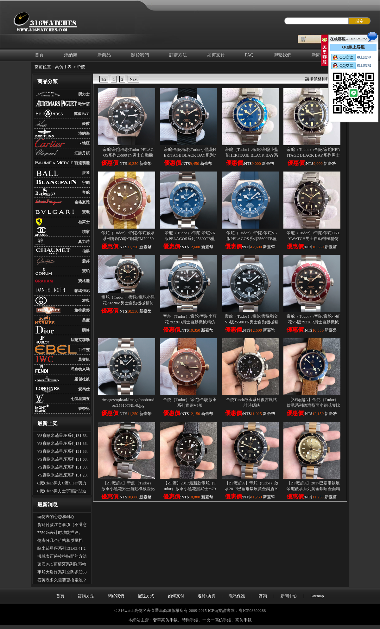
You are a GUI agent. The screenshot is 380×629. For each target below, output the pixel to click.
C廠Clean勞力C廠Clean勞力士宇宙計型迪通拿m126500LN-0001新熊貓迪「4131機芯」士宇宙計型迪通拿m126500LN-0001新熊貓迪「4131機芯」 (62, 484)
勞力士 (84, 94)
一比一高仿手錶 (216, 620)
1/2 (104, 79)
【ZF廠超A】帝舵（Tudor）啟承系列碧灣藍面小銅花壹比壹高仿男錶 (313, 405)
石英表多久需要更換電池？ (62, 580)
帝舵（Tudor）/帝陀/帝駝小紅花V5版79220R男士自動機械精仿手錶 (313, 322)
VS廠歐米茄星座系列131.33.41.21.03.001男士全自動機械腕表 (62, 468)
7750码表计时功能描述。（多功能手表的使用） (60, 533)
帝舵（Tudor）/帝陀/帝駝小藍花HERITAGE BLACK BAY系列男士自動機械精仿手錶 (251, 155)
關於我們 (140, 55)
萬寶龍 (84, 359)
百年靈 (84, 349)
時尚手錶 (190, 620)
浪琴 (86, 173)
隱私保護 (237, 595)
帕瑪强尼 (82, 291)
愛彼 (86, 123)
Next (133, 79)
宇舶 (86, 182)
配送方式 (146, 595)
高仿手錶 (243, 620)
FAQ (249, 55)
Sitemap (317, 595)
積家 (86, 232)
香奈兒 (84, 408)
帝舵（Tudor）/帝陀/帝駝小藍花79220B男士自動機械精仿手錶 (190, 322)
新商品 (104, 55)
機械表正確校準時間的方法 (62, 556)
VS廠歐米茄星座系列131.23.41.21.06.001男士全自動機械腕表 (62, 476)
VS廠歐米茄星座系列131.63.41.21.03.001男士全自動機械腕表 (62, 436)
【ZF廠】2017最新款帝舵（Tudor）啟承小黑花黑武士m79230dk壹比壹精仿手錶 (189, 489)
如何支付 (216, 55)
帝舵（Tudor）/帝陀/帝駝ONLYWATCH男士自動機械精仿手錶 (313, 238)
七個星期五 (80, 399)
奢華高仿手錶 (165, 620)
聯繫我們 (282, 55)
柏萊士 (84, 222)
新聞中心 (289, 595)
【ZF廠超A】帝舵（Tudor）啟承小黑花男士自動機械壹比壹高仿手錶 (128, 489)
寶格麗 (84, 281)
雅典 (86, 300)
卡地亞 (84, 143)
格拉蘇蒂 (82, 310)
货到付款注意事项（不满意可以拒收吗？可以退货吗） (62, 525)
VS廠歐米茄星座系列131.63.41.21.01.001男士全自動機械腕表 (62, 460)
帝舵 (81, 66)
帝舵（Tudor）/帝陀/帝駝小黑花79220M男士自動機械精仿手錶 (128, 303)
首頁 (39, 55)
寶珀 (86, 271)
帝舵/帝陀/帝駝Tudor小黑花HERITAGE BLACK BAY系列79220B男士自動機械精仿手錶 (190, 155)
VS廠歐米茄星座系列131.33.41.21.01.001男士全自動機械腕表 (62, 444)
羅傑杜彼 (82, 379)
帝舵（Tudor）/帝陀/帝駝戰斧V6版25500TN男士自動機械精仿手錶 (252, 322)
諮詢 (263, 595)
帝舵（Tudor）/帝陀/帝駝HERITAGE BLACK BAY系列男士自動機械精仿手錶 (313, 155)
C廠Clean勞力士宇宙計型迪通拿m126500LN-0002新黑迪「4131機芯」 (62, 492)
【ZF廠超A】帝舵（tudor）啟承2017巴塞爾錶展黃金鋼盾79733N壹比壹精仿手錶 (251, 489)
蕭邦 (86, 261)
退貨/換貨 (206, 595)
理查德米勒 (80, 369)
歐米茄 (84, 104)
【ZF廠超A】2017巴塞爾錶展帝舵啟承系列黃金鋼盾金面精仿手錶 (313, 489)
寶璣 (86, 212)
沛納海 (70, 55)
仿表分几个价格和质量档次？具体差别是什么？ (60, 541)
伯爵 (86, 251)
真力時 (84, 241)
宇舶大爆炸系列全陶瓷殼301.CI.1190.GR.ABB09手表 (62, 573)
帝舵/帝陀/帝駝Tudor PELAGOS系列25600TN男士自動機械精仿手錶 (128, 155)
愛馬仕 (84, 389)
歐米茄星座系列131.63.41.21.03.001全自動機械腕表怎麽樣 (61, 549)
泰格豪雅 (82, 202)
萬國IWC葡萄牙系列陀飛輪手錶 (61, 565)
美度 (86, 320)
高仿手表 (63, 66)
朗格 (86, 330)
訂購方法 (178, 55)
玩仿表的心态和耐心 (55, 516)
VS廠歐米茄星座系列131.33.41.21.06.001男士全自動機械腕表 (62, 452)
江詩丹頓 (82, 153)
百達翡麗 (82, 163)
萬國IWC (81, 114)
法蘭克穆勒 (80, 340)
